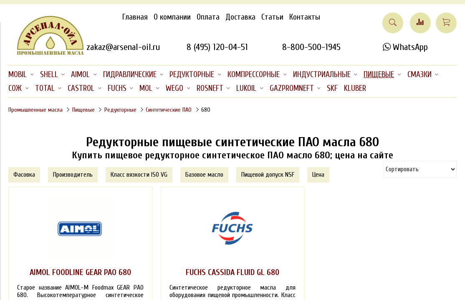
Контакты (304, 17)
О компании (172, 17)
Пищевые (83, 109)
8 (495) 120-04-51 (217, 47)
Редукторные (120, 109)
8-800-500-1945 (311, 47)
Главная (135, 17)
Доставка (240, 17)
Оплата (208, 17)
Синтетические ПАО (169, 109)
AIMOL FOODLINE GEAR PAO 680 (80, 272)
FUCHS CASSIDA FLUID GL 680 (232, 272)
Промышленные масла (35, 109)
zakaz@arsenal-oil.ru (123, 47)
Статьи (272, 17)
